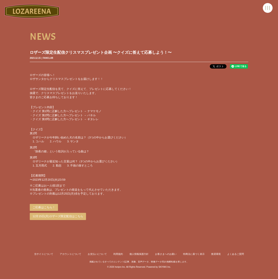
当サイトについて (43, 254)
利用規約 (118, 254)
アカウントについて (70, 254)
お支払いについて (97, 254)
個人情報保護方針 (139, 254)
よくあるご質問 (235, 254)
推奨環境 (216, 254)
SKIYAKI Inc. (165, 267)
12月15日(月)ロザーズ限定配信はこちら (58, 216)
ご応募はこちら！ (44, 207)
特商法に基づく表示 (194, 254)
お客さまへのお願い (166, 254)
